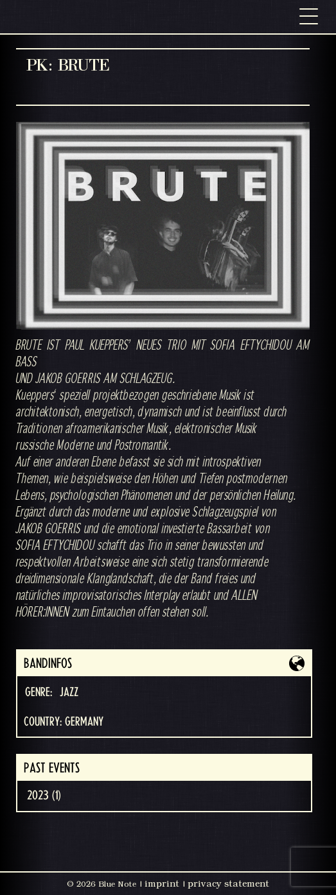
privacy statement (228, 883)
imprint (162, 883)
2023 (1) (44, 795)
